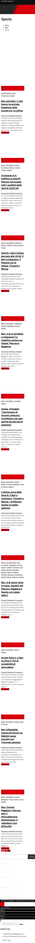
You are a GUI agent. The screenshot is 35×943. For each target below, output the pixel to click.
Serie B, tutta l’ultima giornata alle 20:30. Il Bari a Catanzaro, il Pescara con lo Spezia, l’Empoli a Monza (12, 261)
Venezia (21, 577)
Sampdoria (18, 575)
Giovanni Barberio (7, 600)
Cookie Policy (9, 872)
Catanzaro (18, 243)
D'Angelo (17, 401)
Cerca (3, 853)
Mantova (9, 570)
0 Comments (17, 116)
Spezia (12, 96)
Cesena (19, 565)
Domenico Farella (7, 116)
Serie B (8, 165)
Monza (3, 572)
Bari (14, 93)
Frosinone (4, 168)
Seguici (2, 910)
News (3, 93)
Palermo (15, 572)
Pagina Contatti (10, 896)
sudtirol (9, 170)
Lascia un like (4, 908)
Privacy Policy (9, 868)
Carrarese (4, 565)
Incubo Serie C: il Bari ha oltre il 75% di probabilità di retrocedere (12, 662)
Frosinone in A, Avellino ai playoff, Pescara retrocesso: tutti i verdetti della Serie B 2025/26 (11, 182)
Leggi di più (5, 133)
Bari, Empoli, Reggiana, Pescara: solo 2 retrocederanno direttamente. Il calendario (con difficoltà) (11, 816)
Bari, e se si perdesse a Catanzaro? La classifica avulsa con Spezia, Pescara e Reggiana (12, 340)
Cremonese (5, 96)
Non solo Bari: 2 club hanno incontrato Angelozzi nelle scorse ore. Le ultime (12, 105)
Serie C (16, 650)
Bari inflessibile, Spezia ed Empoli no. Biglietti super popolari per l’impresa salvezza (12, 736)
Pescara (11, 168)
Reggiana (10, 326)
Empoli (16, 165)
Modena (16, 570)
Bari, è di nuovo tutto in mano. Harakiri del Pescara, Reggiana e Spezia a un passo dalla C (12, 589)
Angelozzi (8, 93)
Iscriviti (2, 913)
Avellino (13, 563)
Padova (9, 572)
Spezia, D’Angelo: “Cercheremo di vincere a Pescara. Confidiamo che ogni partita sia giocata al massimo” (12, 417)
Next (8, 851)
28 (6, 851)
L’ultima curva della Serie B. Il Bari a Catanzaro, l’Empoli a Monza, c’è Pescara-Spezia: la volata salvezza (12, 500)
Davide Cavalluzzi (7, 430)
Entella (9, 245)
